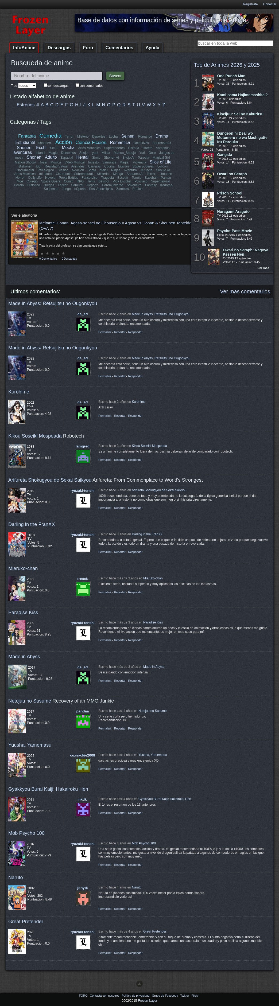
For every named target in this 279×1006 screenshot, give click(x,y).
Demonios (68, 153)
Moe (20, 181)
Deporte (92, 185)
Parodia (143, 157)
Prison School (229, 193)
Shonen (34, 157)
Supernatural (160, 181)
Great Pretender (25, 921)
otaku (104, 170)
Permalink (104, 332)
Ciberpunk (63, 174)
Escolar (122, 178)
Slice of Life (161, 162)
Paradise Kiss (23, 612)
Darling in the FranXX (31, 524)
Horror (20, 178)
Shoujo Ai (163, 170)
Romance (145, 136)
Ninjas (115, 170)
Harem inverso (112, 185)
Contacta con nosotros (105, 995)
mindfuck (45, 174)
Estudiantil (25, 142)
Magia (53, 153)
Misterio (83, 136)
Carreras (94, 166)
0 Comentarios (48, 258)
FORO (83, 995)
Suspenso (51, 189)
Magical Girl (161, 157)
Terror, (151, 174)
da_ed (83, 314)
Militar (106, 153)
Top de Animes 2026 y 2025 (227, 65)
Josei (43, 162)
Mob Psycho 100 (26, 833)
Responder (135, 332)
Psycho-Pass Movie (234, 231)
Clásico (62, 170)
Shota (92, 170)
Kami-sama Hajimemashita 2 (242, 95)
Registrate (250, 4)
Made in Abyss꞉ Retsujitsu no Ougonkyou (52, 303)
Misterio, (103, 174)
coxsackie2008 (82, 755)
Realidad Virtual (56, 166)
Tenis (91, 181)
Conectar (269, 4)
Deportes (98, 136)
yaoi (95, 153)
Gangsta (224, 155)
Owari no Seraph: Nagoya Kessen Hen (245, 252)
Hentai (82, 157)
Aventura (130, 170)
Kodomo (166, 185)
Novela (50, 178)
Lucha (113, 136)
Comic (68, 181)
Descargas (59, 47)
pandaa (82, 711)
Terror (69, 136)
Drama (162, 136)
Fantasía (27, 136)
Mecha (68, 147)
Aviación (78, 170)
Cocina (109, 166)
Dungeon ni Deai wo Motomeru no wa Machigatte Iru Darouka (242, 137)
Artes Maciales (25, 174)
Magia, (124, 162)
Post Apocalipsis (101, 189)
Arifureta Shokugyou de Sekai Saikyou (49, 480)
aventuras (22, 152)
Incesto (93, 162)
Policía (19, 185)
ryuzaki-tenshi (83, 491)
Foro (88, 47)
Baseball (151, 178)
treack (82, 579)
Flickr (194, 995)
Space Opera (50, 181)
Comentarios (119, 47)
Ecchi (41, 147)
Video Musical (74, 162)
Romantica (120, 142)
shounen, (45, 143)
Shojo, (83, 153)
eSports (80, 189)
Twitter (185, 995)
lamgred (83, 446)
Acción (63, 142)
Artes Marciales (89, 148)
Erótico (137, 189)
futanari (123, 166)
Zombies (122, 189)
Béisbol (104, 181)
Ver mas (263, 268)
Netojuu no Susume (29, 701)
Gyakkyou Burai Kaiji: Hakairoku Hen (48, 789)
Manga (118, 174)
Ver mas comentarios (245, 291)
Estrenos (26, 104)
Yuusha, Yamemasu (30, 745)
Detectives (141, 143)
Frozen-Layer (147, 1001)
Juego (66, 189)
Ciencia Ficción (90, 142)
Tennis (136, 178)
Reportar (120, 332)
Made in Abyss (24, 656)
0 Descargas (69, 258)
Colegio (31, 181)
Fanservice (89, 178)
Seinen (127, 136)
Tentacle (146, 170)
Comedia (51, 135)
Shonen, (25, 147)
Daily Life (35, 178)
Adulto (51, 157)
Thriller (63, 185)
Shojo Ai (128, 157)
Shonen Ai (111, 157)
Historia (133, 148)
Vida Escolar (122, 181)
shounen (166, 174)
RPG (80, 181)
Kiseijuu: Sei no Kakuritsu (240, 114)
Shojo (96, 157)
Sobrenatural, (84, 174)
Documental (25, 170)
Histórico (33, 185)
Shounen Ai (135, 174)
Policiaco (141, 181)
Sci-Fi (54, 148)
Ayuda (152, 47)
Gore (152, 153)
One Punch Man (231, 76)
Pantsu (166, 178)
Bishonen (25, 166)
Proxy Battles (68, 178)
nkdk (82, 799)
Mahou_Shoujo (125, 153)
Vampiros (162, 148)
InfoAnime (24, 47)
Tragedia (107, 178)
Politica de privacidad (136, 995)
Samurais (109, 162)
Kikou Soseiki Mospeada (35, 436)
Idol (38, 166)
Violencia (139, 162)
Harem (147, 148)
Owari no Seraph (232, 174)
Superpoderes (114, 148)
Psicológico (45, 170)
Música (56, 162)
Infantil (40, 153)
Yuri (142, 153)
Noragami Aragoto (233, 211)
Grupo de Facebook (165, 995)
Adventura (134, 185)
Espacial (66, 157)
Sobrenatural (161, 143)
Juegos (49, 185)
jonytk (82, 888)
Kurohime (18, 392)
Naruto (15, 877)
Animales (77, 166)
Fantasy (151, 185)
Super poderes (143, 166)
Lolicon (162, 166)
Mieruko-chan (23, 568)
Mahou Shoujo (25, 162)
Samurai (77, 185)
